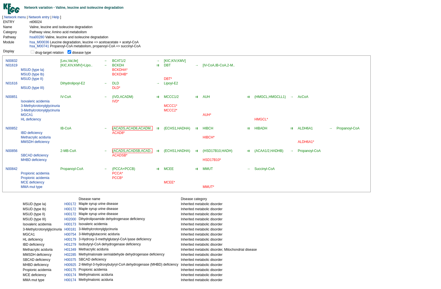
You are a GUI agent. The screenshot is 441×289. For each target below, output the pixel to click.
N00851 (11, 97)
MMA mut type (31, 187)
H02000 (70, 219)
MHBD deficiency (34, 160)
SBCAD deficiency (34, 155)
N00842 (11, 169)
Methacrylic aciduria (36, 137)
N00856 (11, 151)
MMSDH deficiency (35, 142)
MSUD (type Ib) (32, 74)
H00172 (70, 204)
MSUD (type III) (32, 88)
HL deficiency (31, 119)
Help (55, 17)
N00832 (11, 61)
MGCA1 (27, 115)
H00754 (70, 234)
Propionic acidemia (35, 173)
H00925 (70, 265)
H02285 (70, 255)
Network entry (39, 17)
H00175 (70, 270)
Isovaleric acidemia (35, 101)
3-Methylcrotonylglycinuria (40, 106)
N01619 (11, 65)
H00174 (70, 275)
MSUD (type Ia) (32, 70)
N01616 (11, 83)
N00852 (11, 128)
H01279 (70, 245)
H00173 (70, 224)
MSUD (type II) (32, 79)
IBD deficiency (31, 133)
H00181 (70, 229)
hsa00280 (37, 37)
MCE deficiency (32, 182)
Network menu (15, 17)
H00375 (70, 260)
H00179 (70, 239)
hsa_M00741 (39, 46)
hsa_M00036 (39, 42)
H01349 (70, 250)
